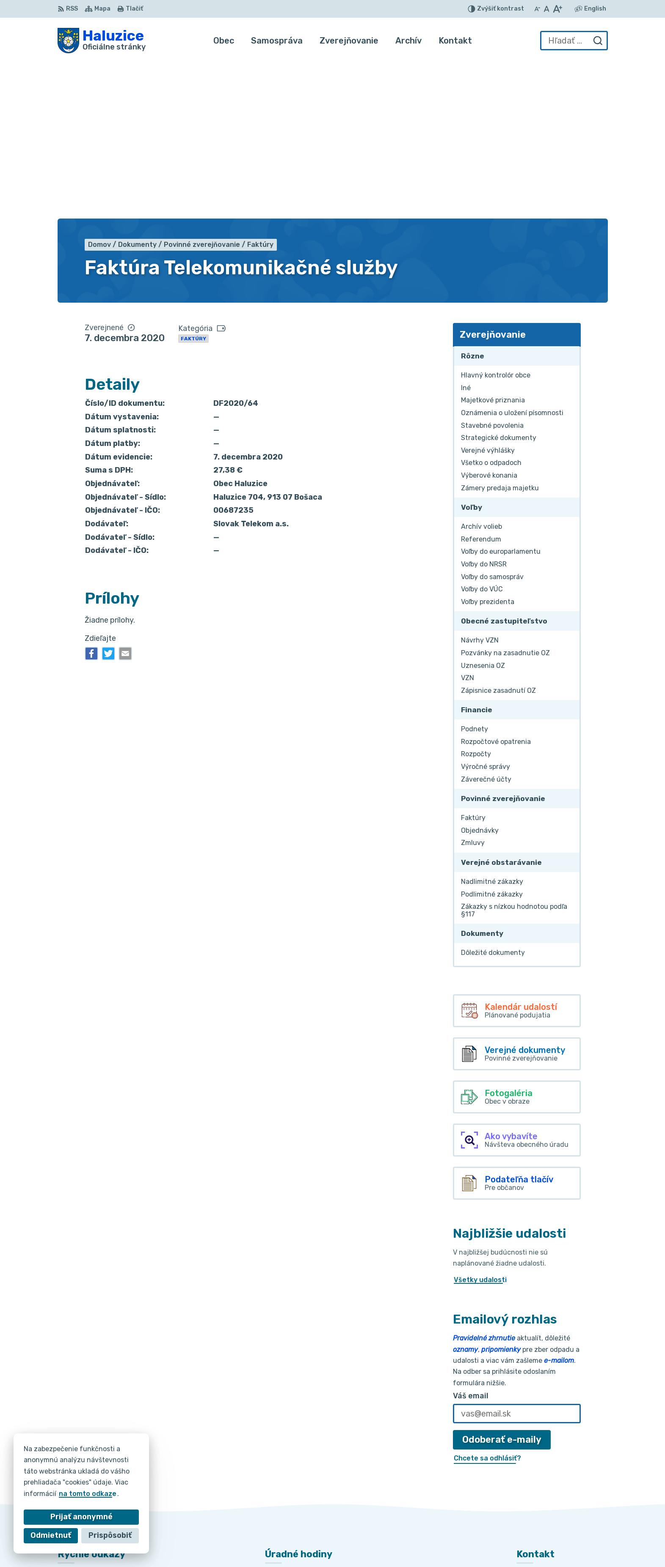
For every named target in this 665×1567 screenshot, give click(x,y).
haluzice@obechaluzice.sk (560, 1488)
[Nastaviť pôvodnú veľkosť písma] (546, 9)
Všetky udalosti (480, 1121)
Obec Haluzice (472, 1544)
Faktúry (193, 180)
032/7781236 (540, 1470)
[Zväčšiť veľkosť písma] (557, 9)
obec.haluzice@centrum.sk (562, 1498)
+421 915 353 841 (546, 1479)
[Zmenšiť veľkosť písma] (537, 9)
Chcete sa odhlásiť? (487, 1300)
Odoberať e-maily (501, 1281)
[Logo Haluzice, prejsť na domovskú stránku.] (102, 40)
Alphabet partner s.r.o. (348, 1544)
